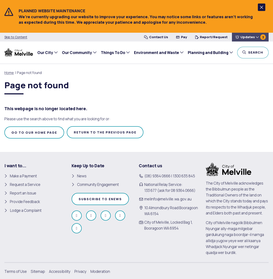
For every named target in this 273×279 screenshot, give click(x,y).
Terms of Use (15, 271)
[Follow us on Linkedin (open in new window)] (77, 228)
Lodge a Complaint (26, 210)
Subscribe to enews (100, 199)
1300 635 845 (184, 175)
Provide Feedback (25, 201)
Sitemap (38, 271)
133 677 (150, 190)
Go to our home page (34, 132)
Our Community (76, 52)
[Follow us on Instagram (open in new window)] (91, 216)
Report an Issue (23, 193)
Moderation (100, 271)
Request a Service (25, 184)
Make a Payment (23, 175)
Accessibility (60, 271)
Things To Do (112, 52)
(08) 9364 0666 (157, 175)
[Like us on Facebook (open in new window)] (77, 216)
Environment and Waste (156, 52)
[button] (261, 7)
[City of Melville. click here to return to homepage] (228, 169)
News (82, 175)
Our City (45, 52)
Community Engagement (98, 184)
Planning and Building (207, 52)
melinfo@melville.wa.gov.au (168, 199)
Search (258, 52)
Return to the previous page (105, 132)
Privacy (80, 271)
